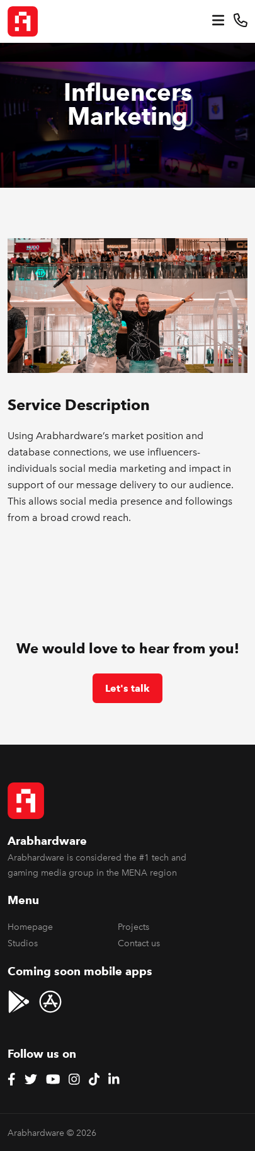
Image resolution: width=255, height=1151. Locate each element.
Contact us (139, 943)
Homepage (30, 927)
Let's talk (127, 688)
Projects (133, 927)
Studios (23, 943)
